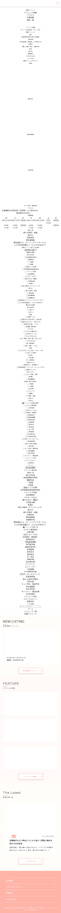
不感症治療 (30, 281)
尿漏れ (30, 283)
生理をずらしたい (30, 369)
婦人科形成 (30, 475)
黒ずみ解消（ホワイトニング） (30, 286)
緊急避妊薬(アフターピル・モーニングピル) (30, 367)
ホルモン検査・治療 (30, 374)
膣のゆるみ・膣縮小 (30, 279)
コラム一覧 (30, 861)
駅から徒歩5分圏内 (30, 444)
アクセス (30, 15)
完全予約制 (30, 453)
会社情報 (9, 880)
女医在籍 (30, 408)
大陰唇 (30, 264)
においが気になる (30, 336)
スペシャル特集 (30, 776)
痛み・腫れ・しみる (30, 346)
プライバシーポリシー (14, 887)
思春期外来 (30, 298)
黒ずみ (30, 400)
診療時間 (30, 17)
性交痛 (30, 358)
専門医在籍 (30, 420)
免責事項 (9, 893)
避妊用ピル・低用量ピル (30, 365)
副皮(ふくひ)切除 (30, 267)
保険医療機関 (30, 417)
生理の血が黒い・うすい (30, 324)
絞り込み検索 (30, 467)
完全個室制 (30, 451)
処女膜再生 (30, 274)
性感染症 (30, 237)
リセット (30, 465)
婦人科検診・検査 (30, 232)
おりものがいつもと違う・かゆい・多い (30, 350)
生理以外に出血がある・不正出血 (30, 319)
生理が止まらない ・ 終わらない (30, 322)
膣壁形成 (30, 259)
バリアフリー (30, 564)
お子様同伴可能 (30, 436)
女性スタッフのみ (30, 410)
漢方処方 (30, 424)
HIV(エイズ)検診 (30, 353)
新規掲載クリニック (30, 671)
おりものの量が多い (30, 331)
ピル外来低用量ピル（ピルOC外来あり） (30, 245)
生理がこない (30, 317)
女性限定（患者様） (30, 412)
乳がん (30, 312)
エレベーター (30, 566)
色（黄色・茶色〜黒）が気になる (30, 338)
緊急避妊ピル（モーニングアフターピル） (30, 242)
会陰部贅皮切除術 (30, 257)
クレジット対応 (30, 458)
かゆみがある (30, 341)
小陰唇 (30, 262)
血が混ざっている (30, 334)
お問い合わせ (11, 899)
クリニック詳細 (30, 12)
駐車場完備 (30, 441)
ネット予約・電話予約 (30, 448)
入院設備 (30, 569)
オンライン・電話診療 (30, 455)
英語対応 (30, 463)
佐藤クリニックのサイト (30, 61)
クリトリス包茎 (30, 271)
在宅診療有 (30, 594)
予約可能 (30, 446)
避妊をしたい (30, 362)
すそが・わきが (30, 276)
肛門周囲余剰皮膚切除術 (30, 269)
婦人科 (30, 235)
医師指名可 (30, 415)
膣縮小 (30, 393)
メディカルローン (30, 460)
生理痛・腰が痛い (30, 326)
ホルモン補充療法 (30, 405)
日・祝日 (30, 429)
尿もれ (30, 398)
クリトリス (30, 391)
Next (60, 828)
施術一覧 (30, 20)
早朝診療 (30, 432)
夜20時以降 (30, 434)
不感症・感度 (30, 396)
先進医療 (30, 422)
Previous (1, 828)
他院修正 (30, 427)
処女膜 (30, 389)
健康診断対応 (30, 547)
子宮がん (30, 310)
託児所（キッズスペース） (30, 439)
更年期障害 (30, 240)
